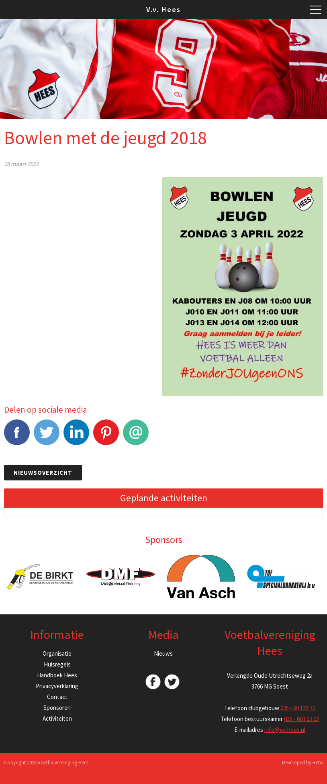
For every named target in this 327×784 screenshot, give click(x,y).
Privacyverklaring (57, 686)
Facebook (17, 436)
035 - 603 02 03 (301, 719)
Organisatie (57, 653)
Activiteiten (57, 718)
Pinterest (106, 436)
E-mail (136, 436)
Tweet (46, 436)
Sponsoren (57, 707)
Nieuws (163, 653)
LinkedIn (76, 436)
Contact (57, 697)
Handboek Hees (57, 675)
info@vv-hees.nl (284, 729)
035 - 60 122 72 (297, 708)
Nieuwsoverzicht (43, 472)
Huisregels (57, 664)
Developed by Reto (302, 762)
